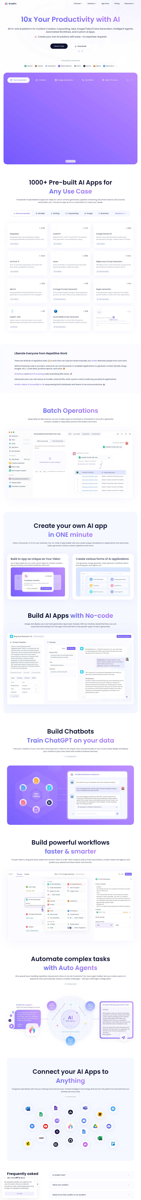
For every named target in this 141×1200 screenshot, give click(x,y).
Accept (19, 1194)
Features (78, 3)
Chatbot (41, 80)
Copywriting (72, 213)
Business (103, 213)
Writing (55, 213)
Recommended (22, 213)
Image (88, 213)
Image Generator (64, 80)
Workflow (87, 80)
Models (40, 213)
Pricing (116, 3)
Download (80, 46)
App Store (105, 3)
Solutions (92, 3)
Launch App (59, 46)
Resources (129, 3)
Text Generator (18, 80)
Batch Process (110, 80)
